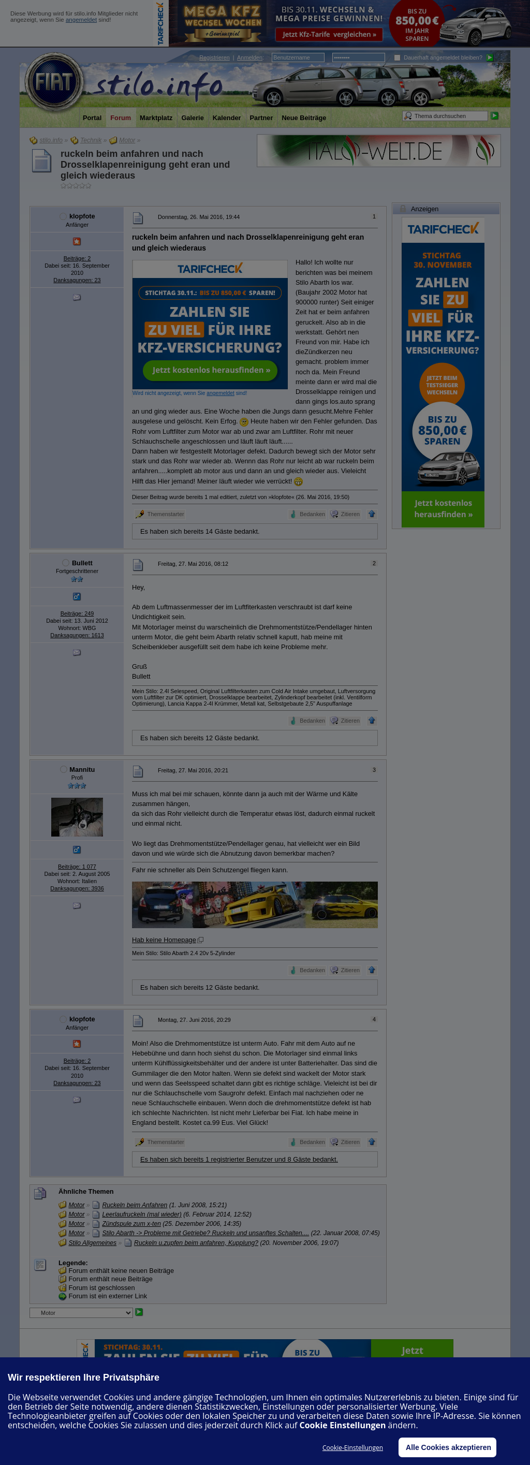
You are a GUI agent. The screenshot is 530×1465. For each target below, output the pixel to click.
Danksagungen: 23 (76, 280)
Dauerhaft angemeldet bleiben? (438, 57)
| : (231, 57)
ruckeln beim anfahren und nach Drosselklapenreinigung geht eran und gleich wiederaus (145, 165)
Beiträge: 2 (77, 258)
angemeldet (81, 20)
